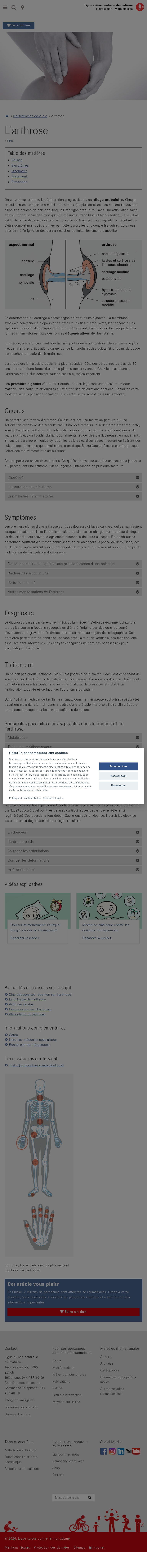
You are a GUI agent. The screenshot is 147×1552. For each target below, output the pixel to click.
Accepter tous (118, 766)
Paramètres (118, 785)
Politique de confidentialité (25, 798)
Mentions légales (53, 798)
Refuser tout (118, 776)
